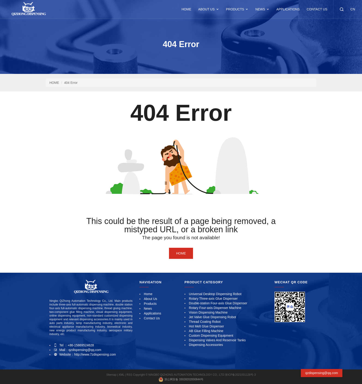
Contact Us (317, 9)
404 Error (71, 83)
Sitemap (111, 374)
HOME (186, 9)
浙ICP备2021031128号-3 (240, 374)
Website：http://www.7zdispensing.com (87, 354)
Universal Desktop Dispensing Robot (215, 294)
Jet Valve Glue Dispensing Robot (212, 317)
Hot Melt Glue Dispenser (206, 326)
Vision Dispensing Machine (208, 312)
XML (121, 374)
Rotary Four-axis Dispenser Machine (215, 308)
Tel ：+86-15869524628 (76, 345)
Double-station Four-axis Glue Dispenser (218, 303)
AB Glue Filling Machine (206, 331)
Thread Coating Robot (205, 322)
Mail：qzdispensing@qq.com (80, 350)
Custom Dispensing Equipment (211, 335)
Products (235, 9)
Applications (288, 9)
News (260, 9)
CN (352, 9)
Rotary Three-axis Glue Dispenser (213, 298)
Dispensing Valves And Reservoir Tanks (217, 340)
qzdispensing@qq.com (321, 373)
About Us (206, 9)
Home (181, 253)
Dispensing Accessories (206, 345)
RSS (129, 374)
